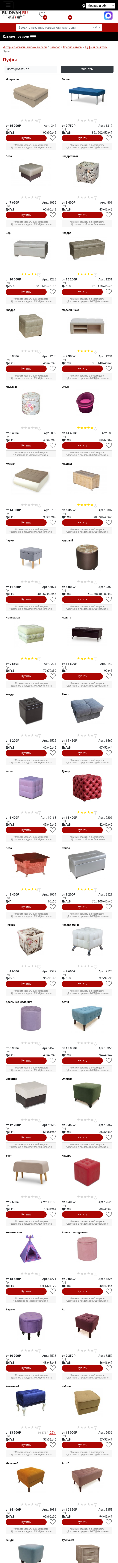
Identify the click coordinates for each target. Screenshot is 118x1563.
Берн (9, 232)
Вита (9, 156)
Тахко (65, 694)
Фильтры (87, 69)
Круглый (11, 386)
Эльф (65, 386)
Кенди (9, 1540)
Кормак (10, 463)
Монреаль (12, 79)
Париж (10, 540)
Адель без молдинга (19, 1001)
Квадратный (70, 156)
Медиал (67, 463)
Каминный (12, 1386)
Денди (66, 771)
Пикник (10, 924)
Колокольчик (14, 1232)
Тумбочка (68, 1540)
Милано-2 (12, 1463)
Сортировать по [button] (18, 69)
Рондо (66, 848)
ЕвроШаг (11, 1078)
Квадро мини (70, 924)
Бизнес (66, 79)
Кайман (67, 1386)
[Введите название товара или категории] (53, 27)
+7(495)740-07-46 (89, 15)
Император (13, 617)
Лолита (66, 617)
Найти (96, 27)
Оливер (67, 1078)
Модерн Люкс (70, 309)
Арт (64, 1309)
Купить (26, 138)
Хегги (9, 771)
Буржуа (10, 1309)
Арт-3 (65, 1001)
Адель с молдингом (74, 1232)
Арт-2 (65, 1463)
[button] (19, 36)
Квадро (66, 232)
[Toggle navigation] (8, 5)
